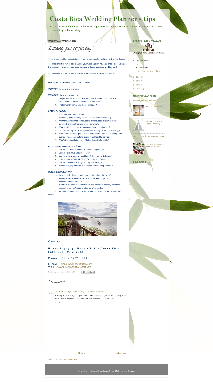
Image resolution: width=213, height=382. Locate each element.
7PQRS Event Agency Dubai (67, 291)
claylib (114, 371)
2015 (138, 64)
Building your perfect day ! (149, 71)
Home (81, 353)
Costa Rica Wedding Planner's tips (102, 19)
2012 (138, 85)
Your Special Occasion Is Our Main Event (154, 145)
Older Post (120, 353)
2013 (138, 81)
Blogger (131, 371)
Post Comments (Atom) (68, 359)
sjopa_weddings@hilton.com (76, 264)
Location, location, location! (144, 100)
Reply (57, 302)
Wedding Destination (153, 106)
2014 (138, 77)
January (142, 68)
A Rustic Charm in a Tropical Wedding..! (153, 122)
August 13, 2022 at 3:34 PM (91, 291)
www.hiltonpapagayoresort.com (74, 267)
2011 (138, 89)
